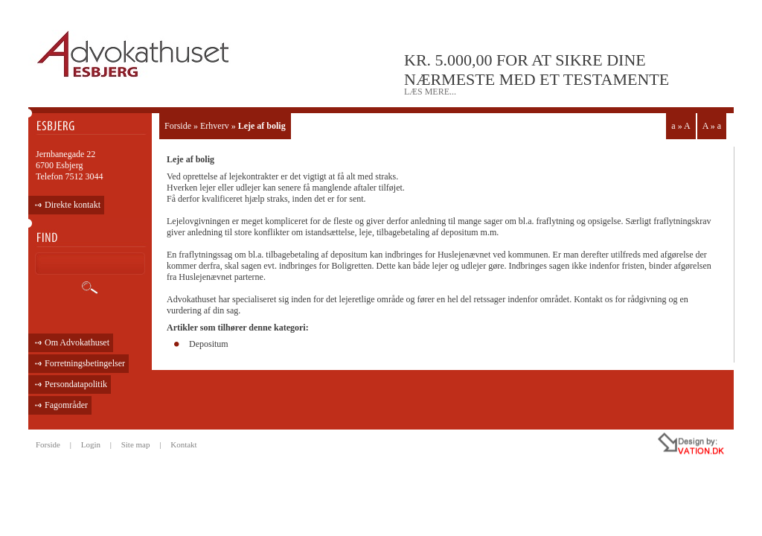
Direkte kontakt (72, 205)
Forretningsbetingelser (85, 363)
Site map (135, 444)
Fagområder (66, 405)
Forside (177, 126)
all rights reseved (659, 446)
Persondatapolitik (76, 384)
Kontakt (183, 444)
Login (90, 444)
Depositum (208, 344)
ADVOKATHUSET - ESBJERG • (135, 55)
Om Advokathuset (77, 342)
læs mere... (430, 91)
